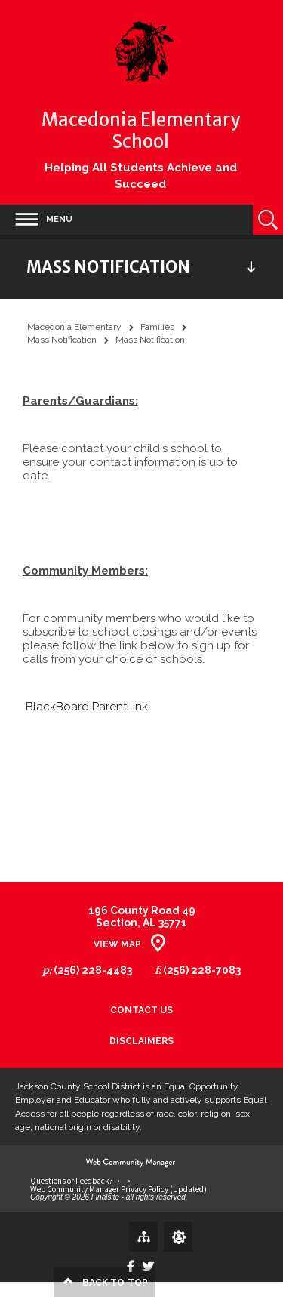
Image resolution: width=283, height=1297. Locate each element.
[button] (36, 220)
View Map (117, 944)
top (115, 1282)
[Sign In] (178, 1237)
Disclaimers (141, 1041)
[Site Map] (143, 1236)
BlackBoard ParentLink (87, 706)
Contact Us (141, 1010)
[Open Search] (268, 220)
